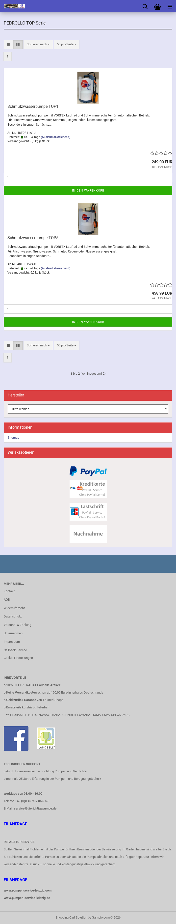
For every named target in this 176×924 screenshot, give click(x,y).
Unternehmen (13, 633)
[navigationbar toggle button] (170, 6)
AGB (7, 599)
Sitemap (13, 437)
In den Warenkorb (88, 190)
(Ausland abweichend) (55, 137)
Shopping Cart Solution (71, 917)
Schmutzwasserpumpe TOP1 (32, 106)
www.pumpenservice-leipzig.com (27, 890)
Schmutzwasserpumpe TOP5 (32, 237)
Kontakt (9, 591)
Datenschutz (13, 616)
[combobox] (38, 44)
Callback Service (15, 650)
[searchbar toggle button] (145, 6)
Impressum (12, 642)
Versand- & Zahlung (17, 625)
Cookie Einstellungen (18, 658)
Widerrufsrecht (14, 608)
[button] (8, 44)
